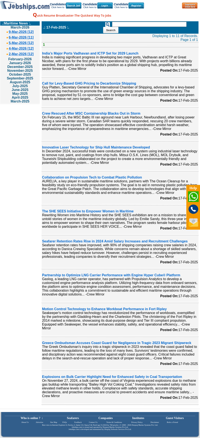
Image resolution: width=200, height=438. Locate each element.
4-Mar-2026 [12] (21, 48)
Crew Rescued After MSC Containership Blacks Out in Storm (91, 113)
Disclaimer (154, 422)
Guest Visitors (175, 418)
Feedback (78, 422)
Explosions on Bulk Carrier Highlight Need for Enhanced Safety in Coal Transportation (112, 377)
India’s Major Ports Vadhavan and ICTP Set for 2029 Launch (90, 53)
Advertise (39, 422)
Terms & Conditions (114, 422)
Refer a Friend (172, 422)
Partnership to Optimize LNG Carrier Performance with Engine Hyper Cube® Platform (111, 275)
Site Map (53, 422)
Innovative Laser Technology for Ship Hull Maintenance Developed (96, 147)
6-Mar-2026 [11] (21, 37)
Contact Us (93, 422)
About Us (25, 422)
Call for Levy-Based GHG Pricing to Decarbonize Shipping (89, 83)
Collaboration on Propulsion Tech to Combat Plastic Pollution (92, 177)
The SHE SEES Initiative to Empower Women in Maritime (88, 211)
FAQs (64, 422)
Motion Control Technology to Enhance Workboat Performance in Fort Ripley (104, 309)
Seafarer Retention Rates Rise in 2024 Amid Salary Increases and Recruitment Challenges (115, 241)
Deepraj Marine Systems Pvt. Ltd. (145, 425)
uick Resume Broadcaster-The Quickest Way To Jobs (72, 15)
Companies (105, 418)
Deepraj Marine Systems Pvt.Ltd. (115, 427)
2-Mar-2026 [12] (21, 54)
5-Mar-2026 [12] (21, 43)
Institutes (138, 418)
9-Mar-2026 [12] (21, 32)
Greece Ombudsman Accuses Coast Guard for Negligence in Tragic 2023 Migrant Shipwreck (116, 343)
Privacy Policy (137, 422)
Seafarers (73, 418)
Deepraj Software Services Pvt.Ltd (117, 429)
